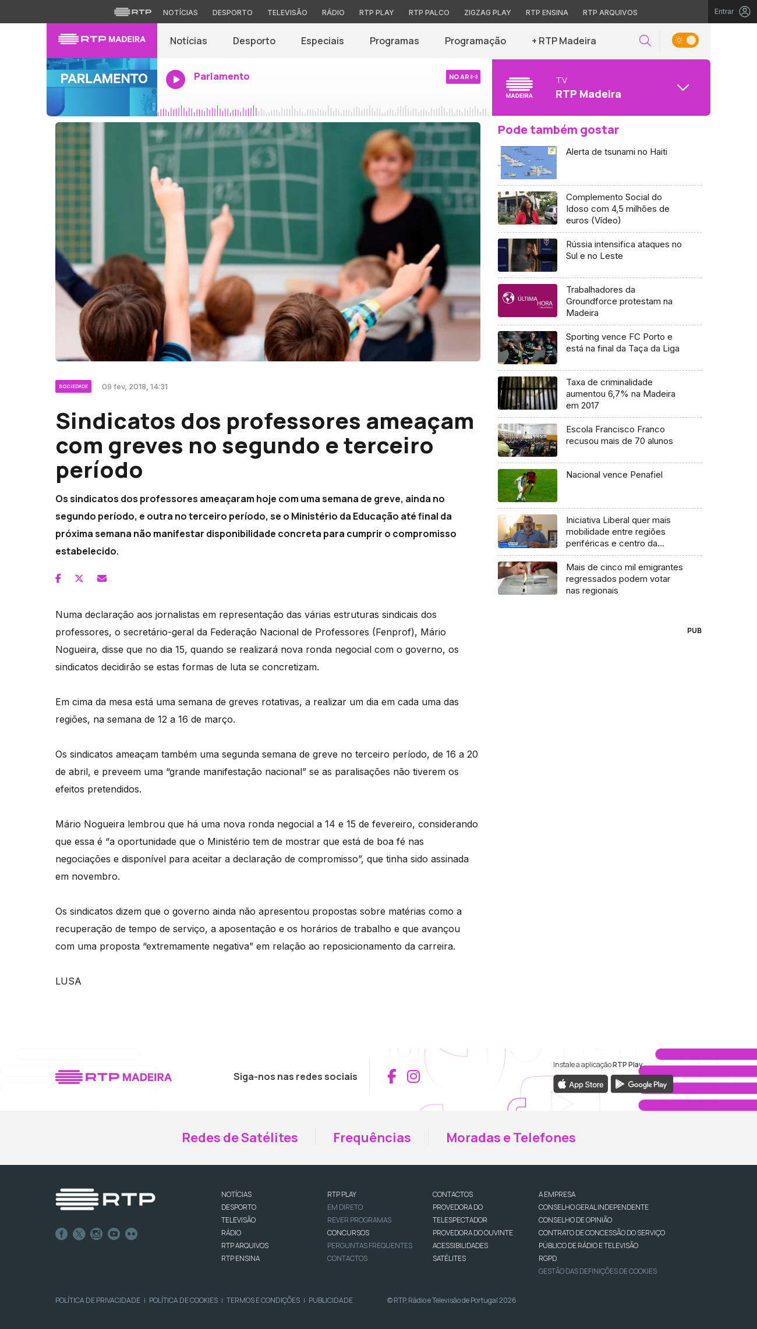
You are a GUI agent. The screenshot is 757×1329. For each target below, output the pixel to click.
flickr (131, 1234)
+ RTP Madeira (564, 40)
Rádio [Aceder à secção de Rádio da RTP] (333, 12)
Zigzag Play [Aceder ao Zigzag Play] (487, 12)
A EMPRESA (557, 1194)
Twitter (79, 1234)
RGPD (548, 1258)
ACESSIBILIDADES (460, 1245)
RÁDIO (231, 1233)
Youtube (114, 1234)
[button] (645, 41)
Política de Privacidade (97, 1300)
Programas (394, 40)
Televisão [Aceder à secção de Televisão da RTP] (287, 12)
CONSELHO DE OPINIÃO (575, 1220)
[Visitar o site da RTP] (132, 11)
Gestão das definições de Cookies (598, 1271)
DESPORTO (238, 1207)
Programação (475, 40)
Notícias (188, 40)
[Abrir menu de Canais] (599, 87)
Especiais (322, 40)
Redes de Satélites (240, 1137)
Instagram (96, 1234)
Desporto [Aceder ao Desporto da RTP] (233, 12)
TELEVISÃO (238, 1220)
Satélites (449, 1258)
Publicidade (331, 1300)
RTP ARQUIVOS (244, 1245)
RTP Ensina (240, 1258)
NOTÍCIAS (236, 1194)
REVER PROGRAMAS (359, 1220)
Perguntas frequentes (369, 1245)
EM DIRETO (345, 1207)
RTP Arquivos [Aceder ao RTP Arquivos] (610, 12)
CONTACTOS (453, 1194)
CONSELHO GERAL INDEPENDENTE (594, 1207)
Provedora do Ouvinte (473, 1233)
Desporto (254, 40)
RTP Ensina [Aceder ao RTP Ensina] (547, 12)
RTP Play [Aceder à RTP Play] (376, 12)
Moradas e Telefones (511, 1137)
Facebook (61, 1234)
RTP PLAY (341, 1194)
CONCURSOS (348, 1233)
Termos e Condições (263, 1300)
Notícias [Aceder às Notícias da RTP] (180, 12)
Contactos (347, 1258)
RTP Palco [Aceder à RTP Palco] (429, 12)
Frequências (372, 1137)
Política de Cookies (183, 1300)
